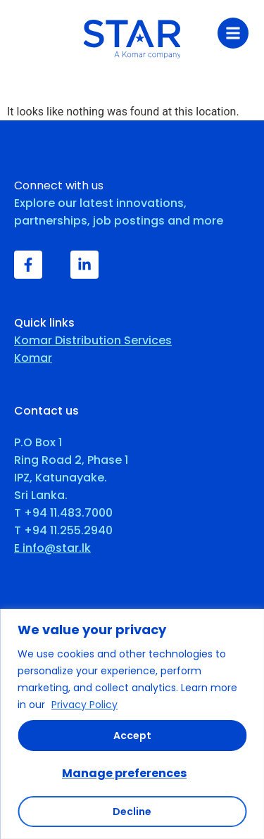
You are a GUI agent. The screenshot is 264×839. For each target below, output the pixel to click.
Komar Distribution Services (93, 340)
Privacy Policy (84, 705)
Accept (132, 735)
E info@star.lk (52, 548)
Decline (132, 812)
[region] (132, 724)
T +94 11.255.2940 (63, 530)
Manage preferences (124, 773)
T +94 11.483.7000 (63, 513)
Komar (33, 358)
